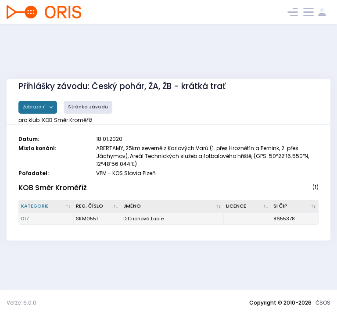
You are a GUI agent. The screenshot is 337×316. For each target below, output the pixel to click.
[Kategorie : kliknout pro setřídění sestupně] (46, 206)
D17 (25, 218)
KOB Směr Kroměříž (52, 188)
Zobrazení (35, 107)
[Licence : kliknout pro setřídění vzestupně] (247, 206)
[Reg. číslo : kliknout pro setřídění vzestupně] (97, 206)
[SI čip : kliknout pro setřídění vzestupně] (295, 206)
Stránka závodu (88, 107)
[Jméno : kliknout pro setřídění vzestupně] (172, 206)
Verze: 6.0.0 (21, 302)
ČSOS (322, 302)
